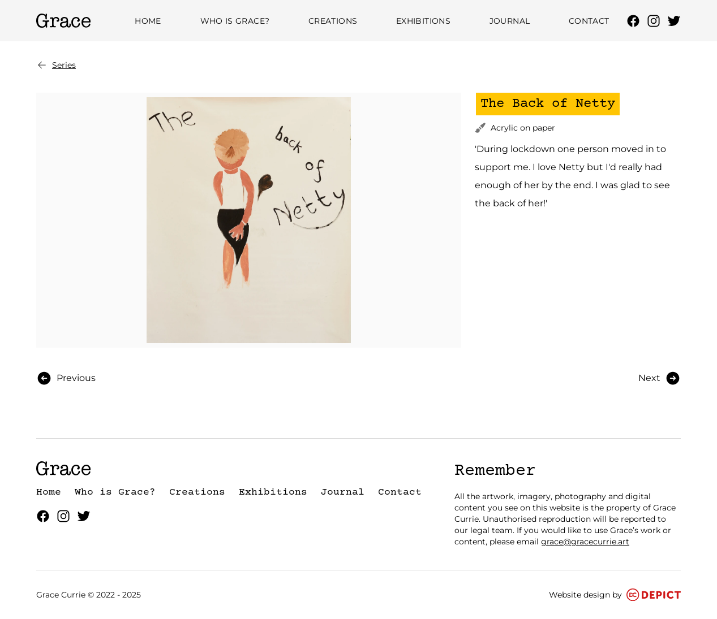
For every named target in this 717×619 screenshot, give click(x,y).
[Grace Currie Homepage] (63, 21)
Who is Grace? (235, 21)
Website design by (615, 594)
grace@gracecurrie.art (585, 541)
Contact (589, 21)
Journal (510, 21)
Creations (332, 21)
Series (56, 65)
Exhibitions (423, 21)
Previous (66, 378)
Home (148, 21)
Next (659, 378)
